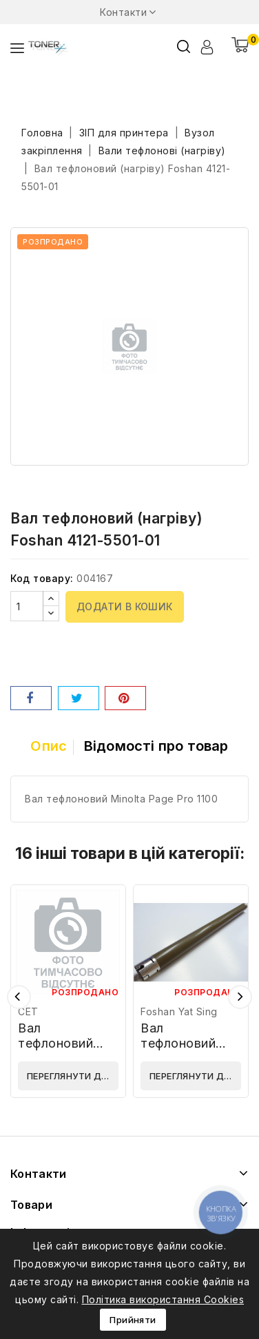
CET (28, 1011)
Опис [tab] (48, 746)
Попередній (19, 997)
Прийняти (133, 1319)
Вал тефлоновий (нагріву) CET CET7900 (60, 1051)
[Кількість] (26, 606)
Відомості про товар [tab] (156, 746)
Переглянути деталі (72, 1075)
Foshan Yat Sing (179, 1011)
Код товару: (42, 578)
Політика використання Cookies (163, 1299)
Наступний (240, 997)
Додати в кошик (124, 606)
